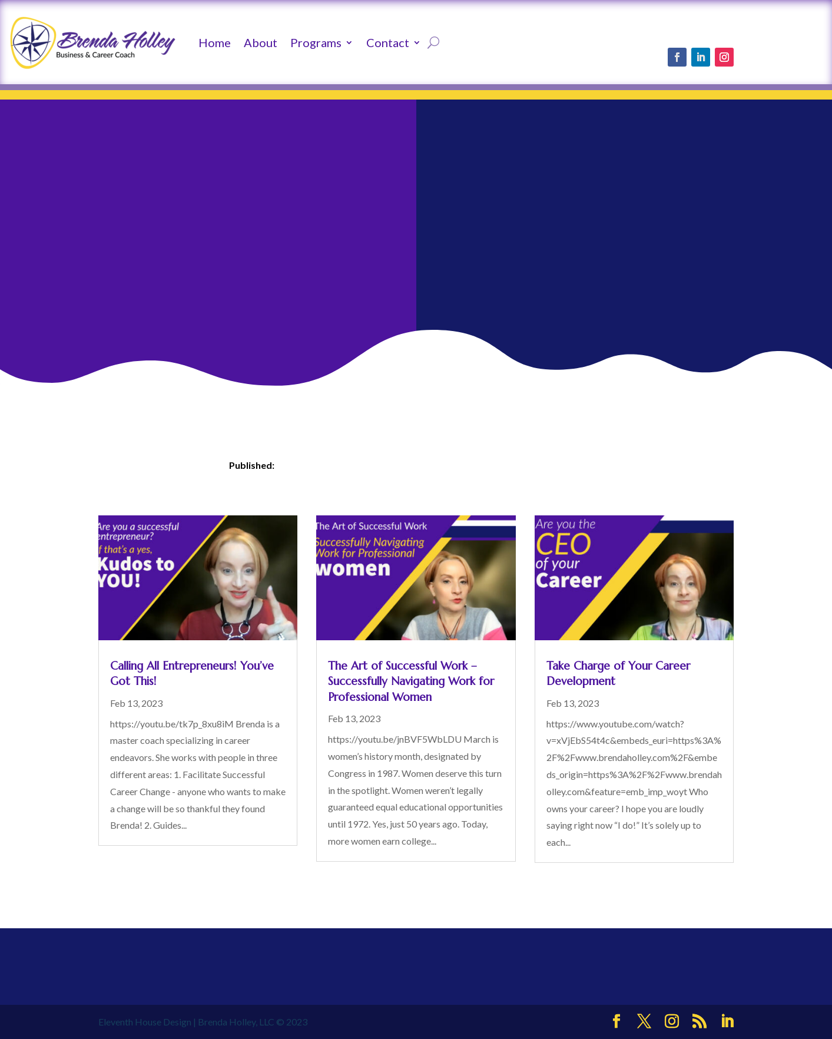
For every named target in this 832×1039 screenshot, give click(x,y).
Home (214, 42)
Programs (316, 42)
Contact (387, 42)
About (260, 42)
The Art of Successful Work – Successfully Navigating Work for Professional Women (411, 681)
